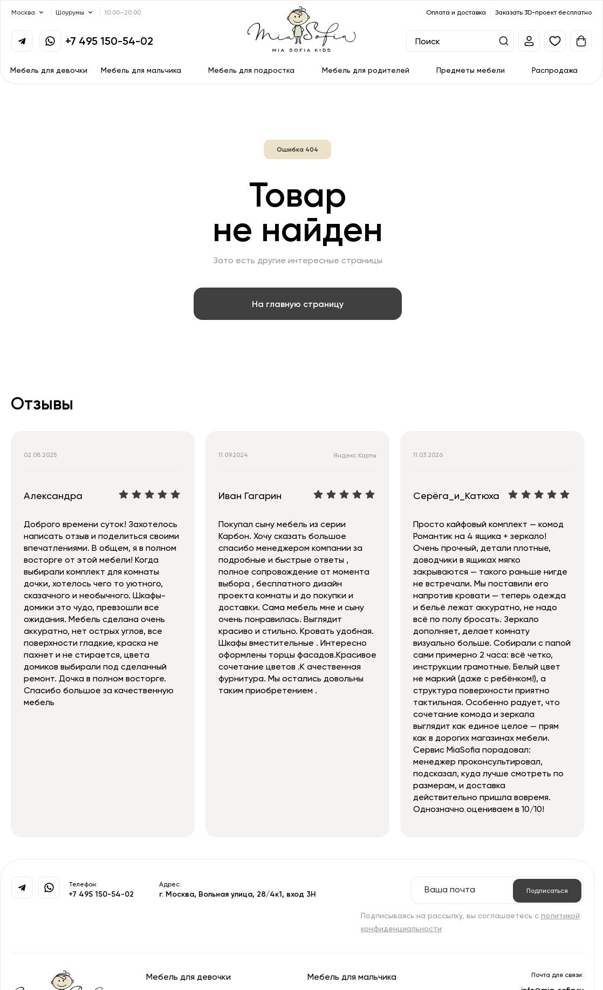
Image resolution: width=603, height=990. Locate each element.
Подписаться (547, 890)
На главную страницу (298, 303)
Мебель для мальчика (141, 70)
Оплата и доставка (456, 12)
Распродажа (555, 70)
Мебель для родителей (365, 70)
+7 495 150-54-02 (109, 40)
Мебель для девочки (48, 70)
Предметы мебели (470, 70)
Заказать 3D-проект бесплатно (543, 12)
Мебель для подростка (251, 70)
